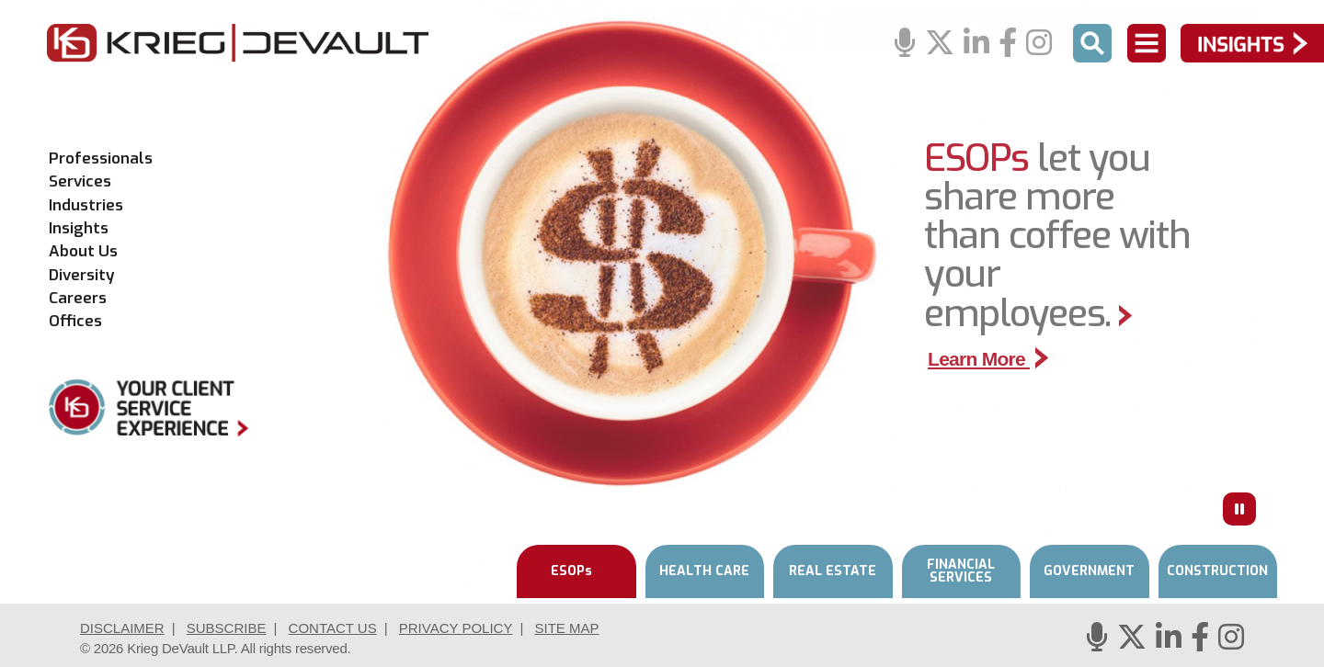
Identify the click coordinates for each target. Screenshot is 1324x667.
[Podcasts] (905, 44)
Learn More (988, 358)
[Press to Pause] (1239, 509)
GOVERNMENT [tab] (1089, 571)
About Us (83, 252)
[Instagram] (1039, 44)
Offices (75, 321)
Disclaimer (122, 628)
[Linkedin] (976, 44)
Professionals (101, 159)
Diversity (82, 275)
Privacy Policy (456, 628)
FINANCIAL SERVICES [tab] (961, 571)
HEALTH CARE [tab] (704, 571)
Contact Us (333, 628)
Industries (86, 206)
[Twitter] (939, 44)
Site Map (566, 628)
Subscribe (227, 628)
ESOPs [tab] (571, 571)
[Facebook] (1008, 44)
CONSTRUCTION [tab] (1217, 571)
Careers (78, 298)
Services (80, 182)
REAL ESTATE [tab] (832, 571)
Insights (78, 229)
